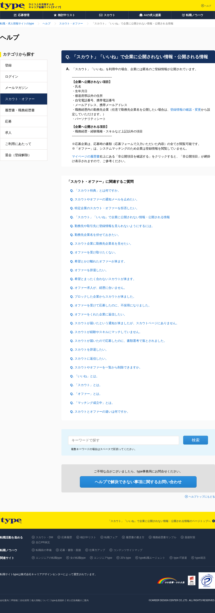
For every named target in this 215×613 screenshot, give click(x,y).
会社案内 (4, 600)
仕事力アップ (97, 550)
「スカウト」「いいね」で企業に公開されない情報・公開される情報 (122, 217)
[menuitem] (23, 105)
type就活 (200, 557)
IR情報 (14, 600)
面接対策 (190, 537)
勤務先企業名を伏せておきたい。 (98, 234)
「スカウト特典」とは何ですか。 (98, 190)
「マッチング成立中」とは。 (95, 402)
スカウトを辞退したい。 (91, 349)
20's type (125, 557)
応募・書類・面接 (70, 550)
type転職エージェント (152, 557)
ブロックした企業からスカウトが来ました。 (105, 296)
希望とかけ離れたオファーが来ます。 (101, 261)
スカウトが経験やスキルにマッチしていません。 (108, 332)
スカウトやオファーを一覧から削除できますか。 (108, 367)
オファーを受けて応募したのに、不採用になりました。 (113, 305)
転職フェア (111, 537)
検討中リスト (88, 537)
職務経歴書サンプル (164, 537)
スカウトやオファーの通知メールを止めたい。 (107, 199)
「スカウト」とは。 (88, 385)
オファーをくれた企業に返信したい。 (101, 314)
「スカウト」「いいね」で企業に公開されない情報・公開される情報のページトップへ (159, 521)
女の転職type (78, 557)
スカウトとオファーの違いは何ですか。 (102, 411)
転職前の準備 (44, 550)
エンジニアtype (103, 557)
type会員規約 (57, 600)
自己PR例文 (43, 542)
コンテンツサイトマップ (127, 550)
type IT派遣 (180, 557)
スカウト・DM (44, 537)
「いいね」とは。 (87, 376)
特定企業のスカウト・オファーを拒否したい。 (107, 208)
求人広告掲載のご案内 (78, 600)
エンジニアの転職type (49, 557)
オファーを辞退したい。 (91, 270)
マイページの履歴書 (86, 156)
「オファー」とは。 (88, 393)
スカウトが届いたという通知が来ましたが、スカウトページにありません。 (127, 323)
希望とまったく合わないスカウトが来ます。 (105, 279)
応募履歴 (66, 537)
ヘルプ (207, 6)
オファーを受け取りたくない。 (96, 252)
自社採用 (24, 600)
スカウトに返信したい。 (91, 358)
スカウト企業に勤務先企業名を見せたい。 (104, 243)
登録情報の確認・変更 (185, 109)
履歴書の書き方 (135, 537)
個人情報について (40, 600)
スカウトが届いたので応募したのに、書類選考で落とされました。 (121, 340)
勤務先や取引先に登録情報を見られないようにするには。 (114, 226)
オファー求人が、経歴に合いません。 (101, 287)
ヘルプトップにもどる (202, 496)
